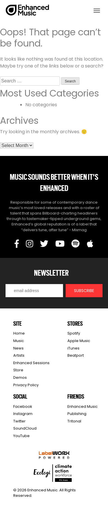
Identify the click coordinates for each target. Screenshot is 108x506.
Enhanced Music (28, 11)
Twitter (19, 421)
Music (18, 340)
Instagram (23, 413)
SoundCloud (25, 428)
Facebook (22, 406)
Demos (20, 377)
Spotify (73, 333)
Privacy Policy (26, 385)
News (18, 348)
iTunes (73, 348)
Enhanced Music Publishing (82, 410)
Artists (18, 355)
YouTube (21, 435)
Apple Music (78, 340)
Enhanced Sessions (31, 362)
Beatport (75, 355)
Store (18, 370)
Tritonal (74, 421)
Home (19, 333)
